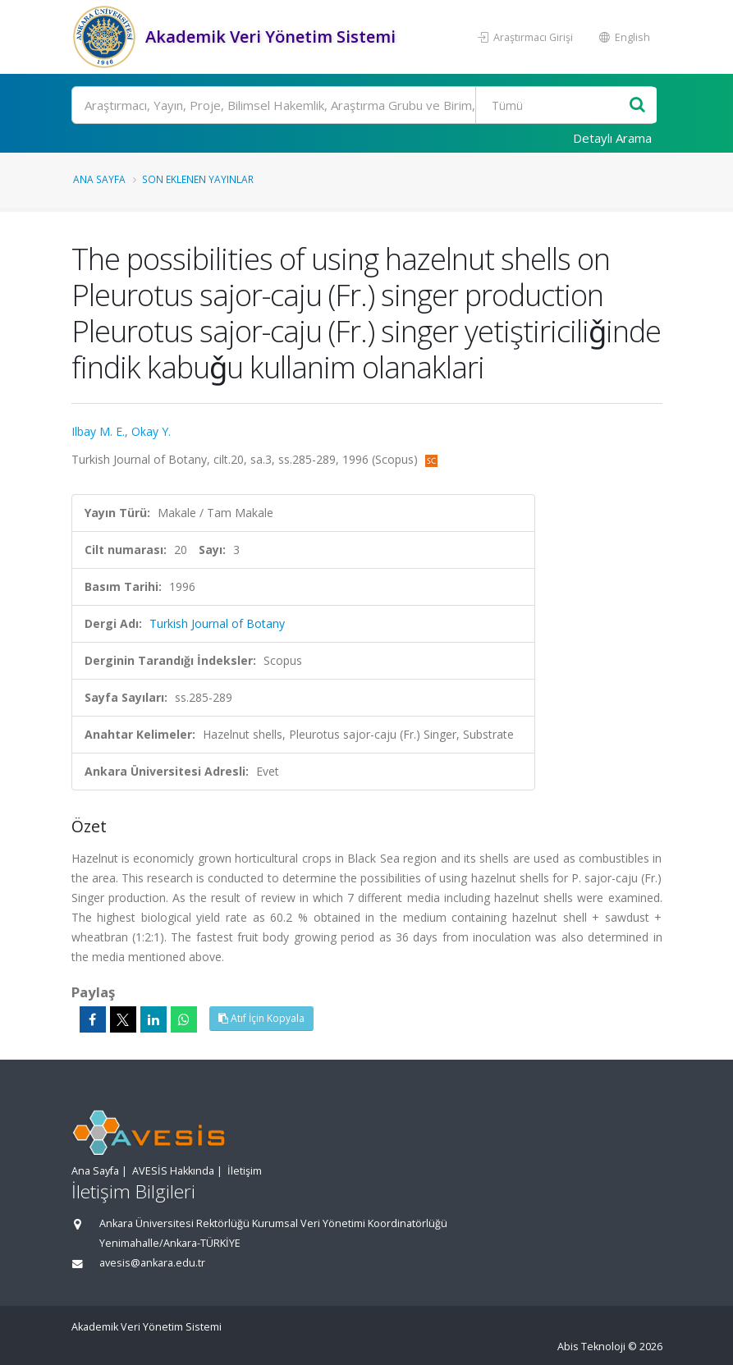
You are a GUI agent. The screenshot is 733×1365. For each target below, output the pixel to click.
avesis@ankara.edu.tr (152, 1263)
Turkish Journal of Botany (217, 623)
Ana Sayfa (99, 179)
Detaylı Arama (612, 138)
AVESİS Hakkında (173, 1171)
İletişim (244, 1171)
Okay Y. (151, 431)
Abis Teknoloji (591, 1347)
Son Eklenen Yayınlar (198, 179)
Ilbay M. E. (98, 431)
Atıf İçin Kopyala (261, 1018)
